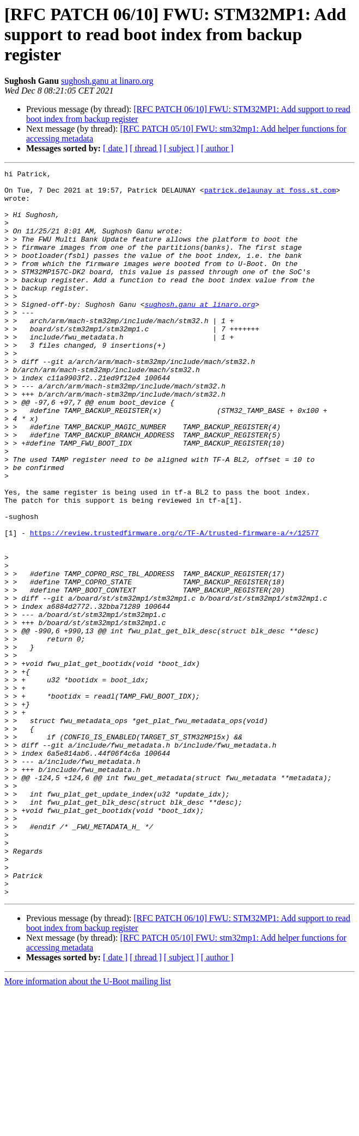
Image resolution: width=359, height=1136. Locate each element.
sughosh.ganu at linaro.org (107, 80)
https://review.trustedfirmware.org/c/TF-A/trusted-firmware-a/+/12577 (174, 606)
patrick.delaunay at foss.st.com (270, 195)
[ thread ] (146, 148)
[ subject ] (181, 148)
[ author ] (217, 148)
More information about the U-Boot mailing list (87, 1126)
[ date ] (115, 148)
